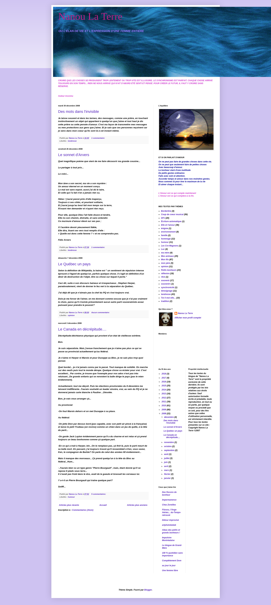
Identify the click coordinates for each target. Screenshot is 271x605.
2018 (164, 374)
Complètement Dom (171, 560)
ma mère (165, 253)
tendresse (72, 141)
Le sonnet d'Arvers (73, 155)
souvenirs (166, 284)
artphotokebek (169, 525)
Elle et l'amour (168, 225)
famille (164, 235)
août (166, 454)
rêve (163, 277)
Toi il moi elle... (168, 298)
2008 (164, 413)
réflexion (165, 273)
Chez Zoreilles (169, 505)
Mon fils (165, 259)
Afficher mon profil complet (188, 318)
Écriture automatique (171, 221)
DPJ (163, 218)
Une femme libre (170, 570)
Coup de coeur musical (172, 214)
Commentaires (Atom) (82, 510)
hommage (166, 239)
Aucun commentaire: (100, 312)
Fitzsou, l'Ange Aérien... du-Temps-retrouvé (171, 512)
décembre (169, 417)
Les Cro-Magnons (169, 246)
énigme (164, 228)
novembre (169, 442)
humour (71, 497)
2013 (164, 393)
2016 (164, 382)
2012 (164, 398)
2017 (164, 378)
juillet (167, 458)
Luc (163, 249)
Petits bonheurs (169, 270)
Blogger (148, 590)
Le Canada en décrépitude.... (82, 329)
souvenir (165, 280)
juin (166, 462)
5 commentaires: (98, 494)
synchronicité (167, 287)
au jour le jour (169, 565)
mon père (165, 263)
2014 (164, 390)
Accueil (103, 505)
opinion (71, 315)
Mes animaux (167, 256)
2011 (164, 401)
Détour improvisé (170, 520)
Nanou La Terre (90, 16)
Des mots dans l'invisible (78, 111)
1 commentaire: (98, 138)
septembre (169, 450)
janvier (167, 478)
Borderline (166, 211)
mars (166, 470)
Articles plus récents (69, 505)
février (167, 474)
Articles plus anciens (137, 505)
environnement (168, 232)
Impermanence (169, 500)
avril (166, 466)
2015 (164, 385)
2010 (164, 405)
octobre (168, 446)
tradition (165, 301)
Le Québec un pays (74, 264)
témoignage (167, 291)
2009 (164, 409)
